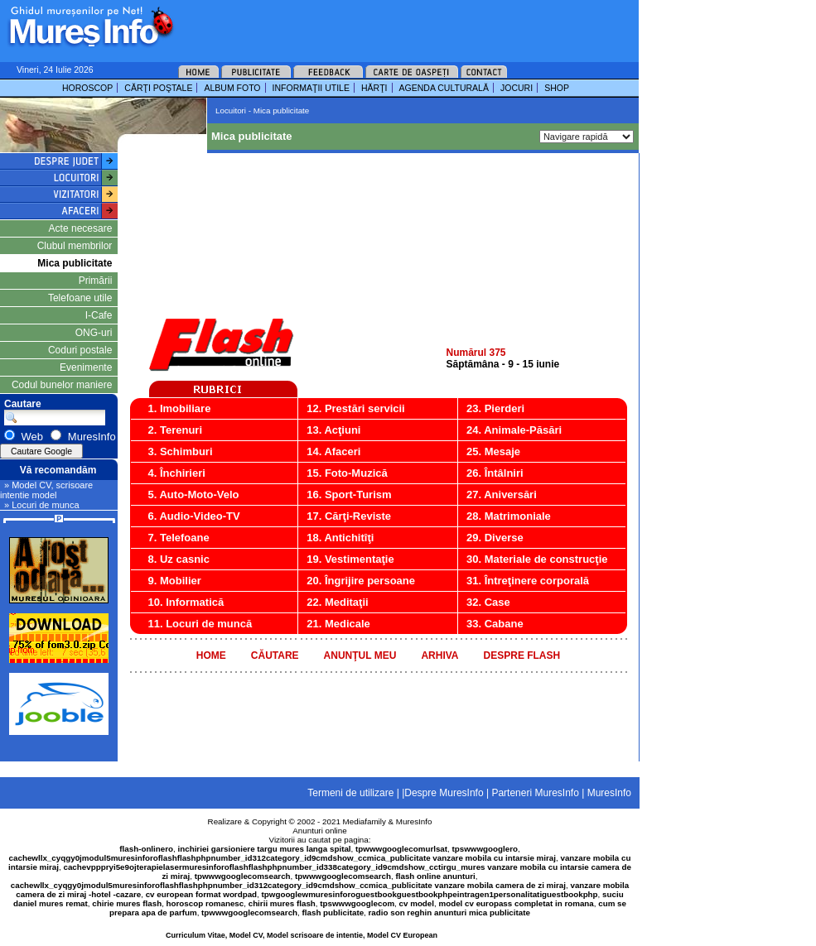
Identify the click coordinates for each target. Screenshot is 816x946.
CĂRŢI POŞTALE (158, 88)
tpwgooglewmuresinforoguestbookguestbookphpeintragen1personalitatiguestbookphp (430, 894)
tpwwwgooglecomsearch (243, 876)
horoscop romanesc (205, 903)
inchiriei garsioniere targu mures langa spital (264, 848)
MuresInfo (414, 821)
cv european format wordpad (201, 894)
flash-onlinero (146, 848)
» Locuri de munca (42, 505)
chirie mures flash (127, 903)
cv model (416, 903)
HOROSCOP (87, 88)
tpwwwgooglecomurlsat (401, 848)
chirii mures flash (282, 903)
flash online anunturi (435, 876)
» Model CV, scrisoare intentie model (46, 490)
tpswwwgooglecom (357, 903)
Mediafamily (364, 821)
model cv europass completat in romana (515, 903)
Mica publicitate (74, 263)
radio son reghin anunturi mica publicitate (449, 912)
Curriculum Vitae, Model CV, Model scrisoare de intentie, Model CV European (301, 935)
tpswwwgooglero (485, 848)
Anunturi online (319, 830)
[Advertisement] (251, 51)
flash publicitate (333, 912)
